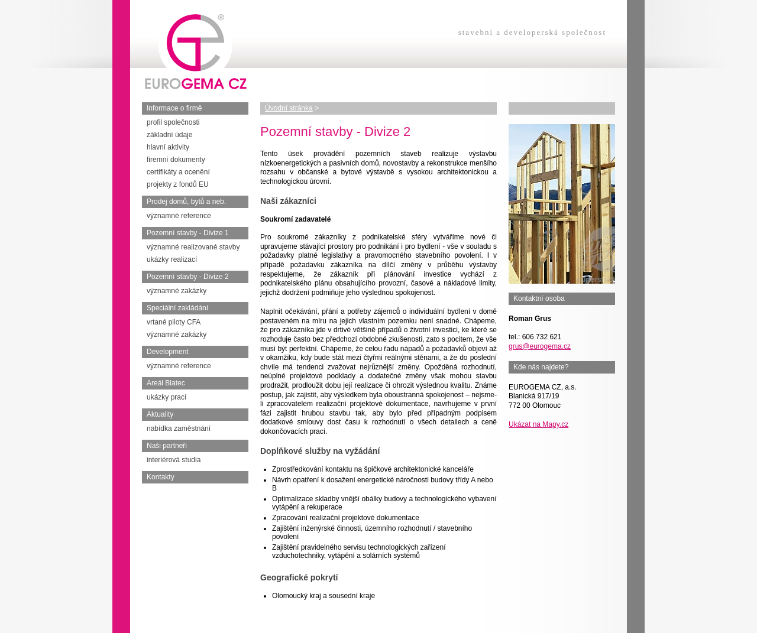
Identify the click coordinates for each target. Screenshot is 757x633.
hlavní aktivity (168, 147)
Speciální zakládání (177, 308)
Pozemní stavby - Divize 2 (188, 276)
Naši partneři (167, 446)
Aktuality (160, 414)
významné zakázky (176, 291)
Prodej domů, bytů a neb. (186, 201)
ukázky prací (166, 397)
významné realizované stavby (193, 247)
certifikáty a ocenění (178, 172)
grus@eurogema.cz (540, 346)
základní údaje (169, 135)
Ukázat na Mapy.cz (538, 424)
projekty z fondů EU (178, 184)
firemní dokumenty (176, 159)
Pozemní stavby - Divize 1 (188, 233)
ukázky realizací (172, 259)
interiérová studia (173, 460)
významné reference (179, 216)
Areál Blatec (166, 383)
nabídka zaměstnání (179, 428)
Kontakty (160, 477)
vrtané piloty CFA (173, 322)
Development (168, 352)
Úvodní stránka (289, 108)
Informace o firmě (174, 108)
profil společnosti (173, 122)
